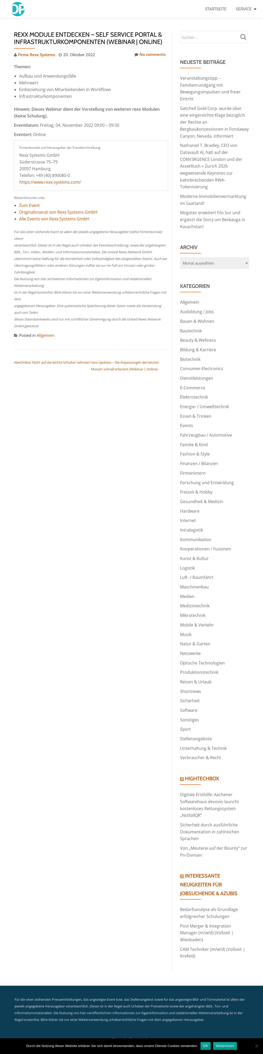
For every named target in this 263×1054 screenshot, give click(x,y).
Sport (185, 717)
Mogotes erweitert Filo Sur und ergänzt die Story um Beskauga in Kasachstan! (212, 216)
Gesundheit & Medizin (201, 494)
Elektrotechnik (194, 391)
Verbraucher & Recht (200, 745)
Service (244, 9)
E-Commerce (192, 382)
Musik (185, 624)
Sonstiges (189, 708)
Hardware (189, 503)
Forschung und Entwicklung (207, 475)
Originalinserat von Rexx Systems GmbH (58, 212)
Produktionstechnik (199, 661)
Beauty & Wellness (198, 336)
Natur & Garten (195, 634)
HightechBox (202, 766)
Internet (188, 512)
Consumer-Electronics (201, 364)
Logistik (187, 559)
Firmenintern (193, 466)
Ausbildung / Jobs (197, 308)
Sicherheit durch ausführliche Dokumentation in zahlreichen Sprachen (209, 818)
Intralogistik (191, 522)
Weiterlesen (225, 1046)
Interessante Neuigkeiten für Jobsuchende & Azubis (208, 871)
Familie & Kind (194, 438)
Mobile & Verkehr (197, 615)
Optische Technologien (202, 652)
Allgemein (45, 335)
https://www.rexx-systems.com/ (50, 182)
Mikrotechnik (192, 606)
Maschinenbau (194, 578)
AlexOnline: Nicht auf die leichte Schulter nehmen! (52, 362)
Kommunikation (195, 531)
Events (186, 419)
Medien (187, 587)
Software (188, 699)
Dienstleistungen (196, 373)
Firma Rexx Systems (36, 54)
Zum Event (29, 205)
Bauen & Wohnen (197, 317)
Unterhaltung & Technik (203, 736)
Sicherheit (190, 689)
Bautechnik (191, 326)
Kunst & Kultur (194, 550)
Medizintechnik (195, 596)
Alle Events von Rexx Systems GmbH (54, 218)
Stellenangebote (196, 727)
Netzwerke (190, 643)
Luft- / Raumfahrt (196, 568)
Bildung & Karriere (198, 345)
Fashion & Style (195, 447)
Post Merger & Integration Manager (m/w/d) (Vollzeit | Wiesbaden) (207, 918)
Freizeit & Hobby (196, 485)
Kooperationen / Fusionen (205, 540)
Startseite (216, 9)
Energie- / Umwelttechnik (204, 401)
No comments (150, 54)
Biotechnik (190, 354)
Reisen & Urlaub (196, 671)
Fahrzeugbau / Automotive (206, 429)
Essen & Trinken (195, 410)
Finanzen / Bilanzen (199, 457)
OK (205, 1046)
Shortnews (190, 680)
